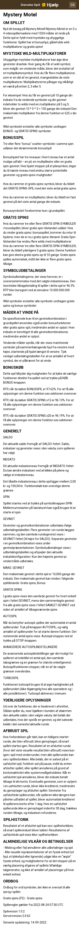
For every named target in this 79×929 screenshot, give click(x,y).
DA (73, 4)
